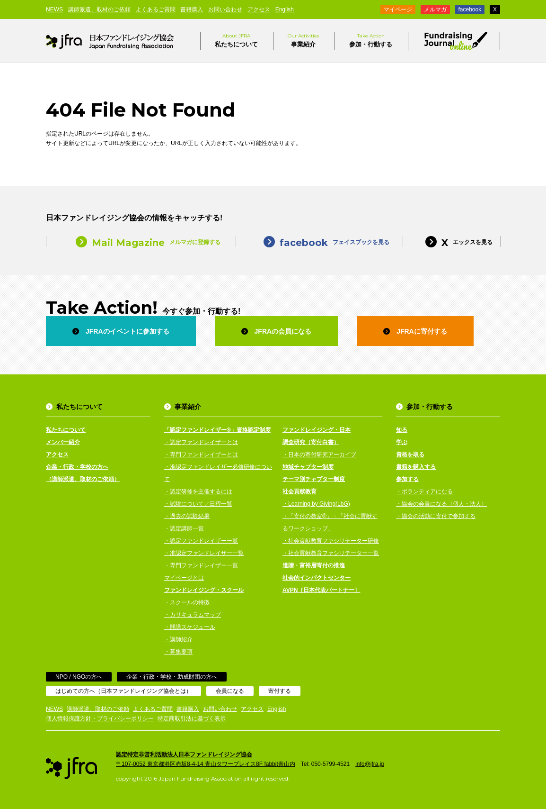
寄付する (279, 691)
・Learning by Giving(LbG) (316, 503)
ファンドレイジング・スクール (204, 590)
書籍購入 (191, 9)
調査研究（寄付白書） (310, 442)
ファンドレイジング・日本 (316, 430)
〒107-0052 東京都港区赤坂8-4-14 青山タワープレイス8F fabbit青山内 (205, 764)
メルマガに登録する (141, 241)
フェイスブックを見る (319, 241)
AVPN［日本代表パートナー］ (321, 590)
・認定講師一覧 (184, 528)
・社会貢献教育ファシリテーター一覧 (330, 553)
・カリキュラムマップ (192, 614)
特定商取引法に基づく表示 (192, 718)
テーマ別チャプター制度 (313, 479)
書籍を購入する (416, 467)
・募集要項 (178, 651)
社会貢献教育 (299, 491)
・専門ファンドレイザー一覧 (201, 565)
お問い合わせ (225, 9)
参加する (407, 479)
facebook (470, 9)
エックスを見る (452, 241)
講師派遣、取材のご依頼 (99, 9)
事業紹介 (303, 40)
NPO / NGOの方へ (78, 676)
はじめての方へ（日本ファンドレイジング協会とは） (123, 691)
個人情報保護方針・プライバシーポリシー (100, 718)
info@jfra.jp (369, 764)
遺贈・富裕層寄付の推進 (313, 565)
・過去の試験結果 (187, 516)
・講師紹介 (178, 639)
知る (401, 430)
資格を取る (410, 454)
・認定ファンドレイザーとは (201, 442)
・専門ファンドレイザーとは (201, 454)
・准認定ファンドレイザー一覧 (204, 553)
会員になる (230, 691)
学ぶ (401, 442)
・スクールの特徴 (187, 602)
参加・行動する (370, 40)
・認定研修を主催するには (198, 491)
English (284, 9)
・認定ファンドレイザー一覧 (201, 540)
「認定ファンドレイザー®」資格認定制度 (217, 430)
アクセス (258, 9)
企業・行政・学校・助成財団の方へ (171, 676)
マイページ (398, 9)
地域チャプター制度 (308, 467)
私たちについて (236, 40)
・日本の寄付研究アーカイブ (319, 454)
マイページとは (184, 577)
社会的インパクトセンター (316, 577)
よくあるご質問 (156, 9)
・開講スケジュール (189, 627)
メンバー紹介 (63, 442)
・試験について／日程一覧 (198, 503)
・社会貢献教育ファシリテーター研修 (330, 540)
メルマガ (435, 9)
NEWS (54, 9)
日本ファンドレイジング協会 (110, 41)
